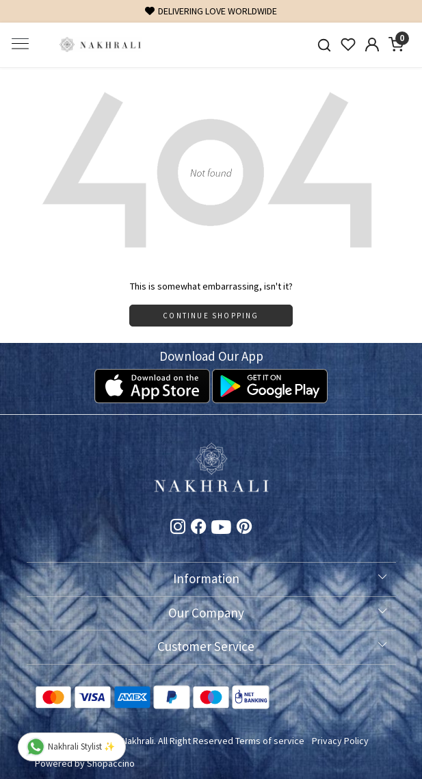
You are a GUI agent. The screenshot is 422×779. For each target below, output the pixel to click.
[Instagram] (178, 528)
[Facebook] (198, 528)
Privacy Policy (340, 741)
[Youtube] (221, 530)
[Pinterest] (244, 528)
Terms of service (269, 741)
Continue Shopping (211, 315)
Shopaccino (111, 763)
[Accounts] (372, 44)
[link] (325, 45)
